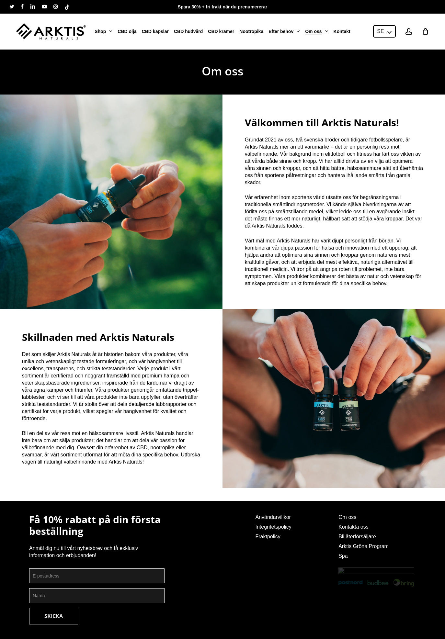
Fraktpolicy (267, 536)
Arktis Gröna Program (363, 546)
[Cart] (425, 30)
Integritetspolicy (273, 527)
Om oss (347, 517)
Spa (343, 556)
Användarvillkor (273, 517)
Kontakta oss (353, 527)
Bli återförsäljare (357, 536)
